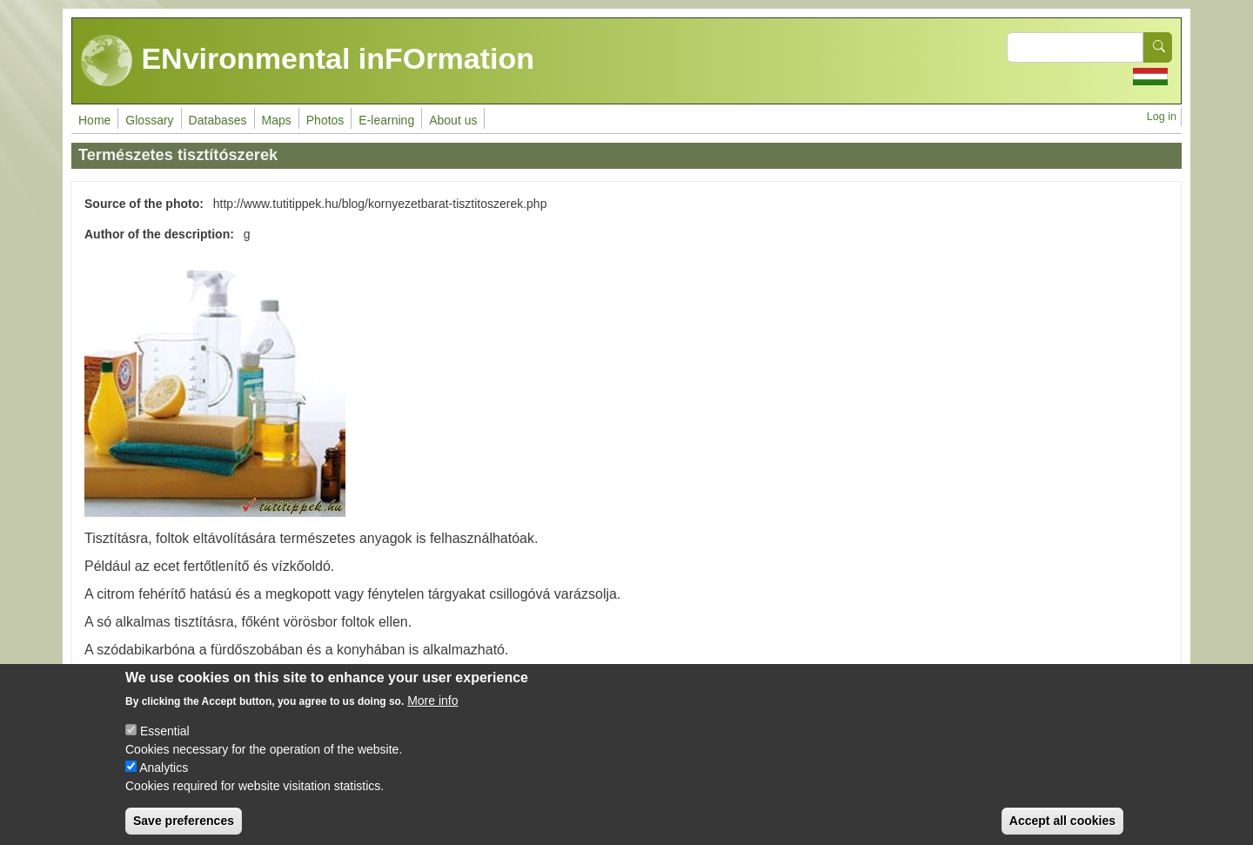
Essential (165, 744)
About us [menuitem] (453, 120)
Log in (1161, 117)
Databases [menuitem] (218, 120)
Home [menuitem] (94, 120)
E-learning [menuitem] (386, 120)
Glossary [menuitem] (149, 120)
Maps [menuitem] (276, 120)
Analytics (163, 781)
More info (432, 714)
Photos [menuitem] (325, 120)
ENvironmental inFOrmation (307, 61)
